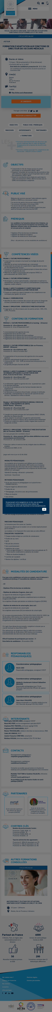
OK (44, 509)
